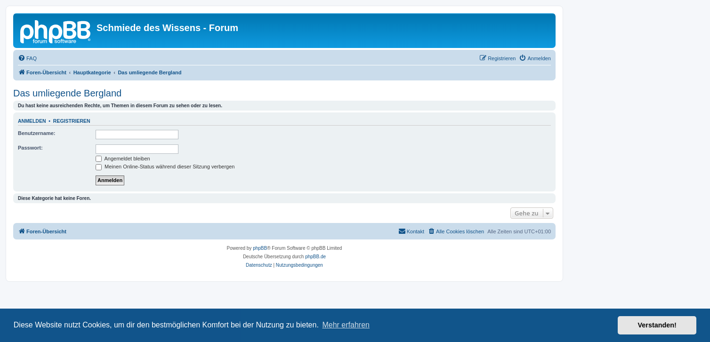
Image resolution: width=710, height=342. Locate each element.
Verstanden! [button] (657, 325)
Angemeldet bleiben (123, 158)
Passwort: (30, 148)
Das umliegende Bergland (67, 93)
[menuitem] (27, 58)
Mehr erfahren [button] (346, 325)
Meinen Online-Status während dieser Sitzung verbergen (165, 166)
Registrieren (71, 121)
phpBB (260, 248)
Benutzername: (36, 133)
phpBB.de (315, 256)
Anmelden (32, 121)
